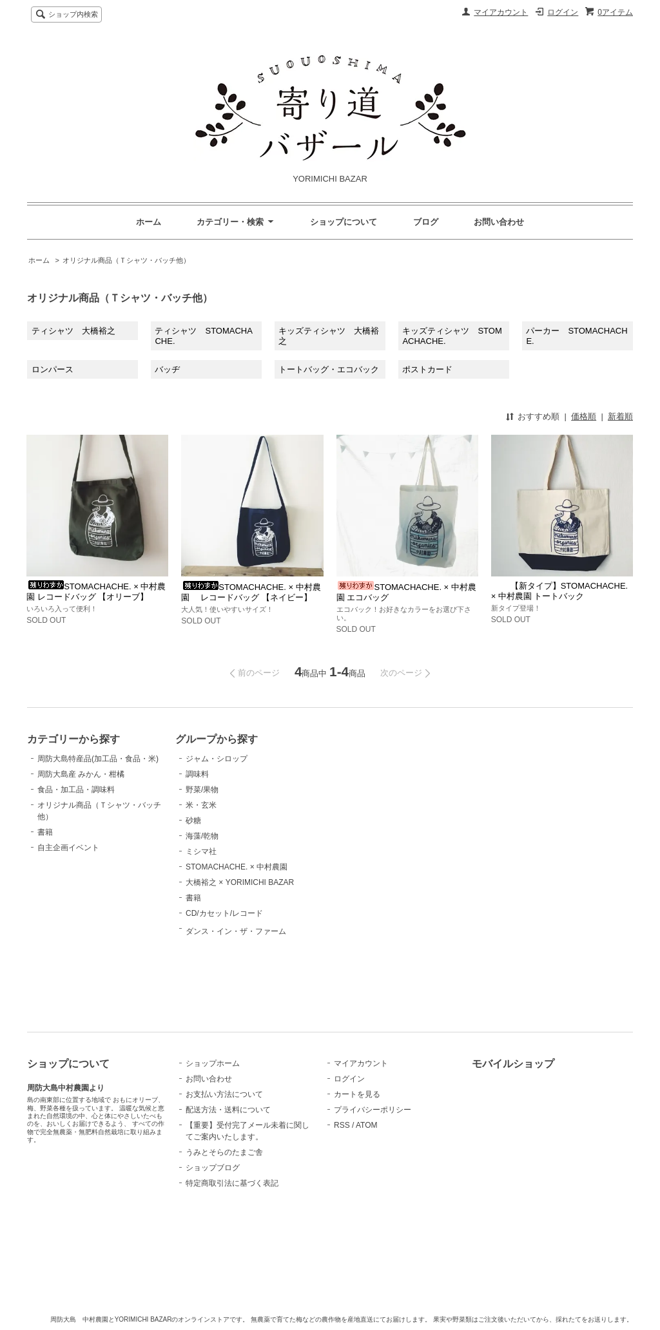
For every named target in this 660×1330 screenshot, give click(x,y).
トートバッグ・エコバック (328, 369)
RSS (342, 1125)
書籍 (45, 832)
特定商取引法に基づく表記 (232, 1183)
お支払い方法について (224, 1094)
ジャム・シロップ (217, 758)
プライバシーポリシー (372, 1109)
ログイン (562, 12)
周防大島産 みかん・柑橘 (80, 774)
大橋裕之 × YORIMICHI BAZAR (240, 882)
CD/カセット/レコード (224, 913)
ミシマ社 (201, 851)
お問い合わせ (499, 222)
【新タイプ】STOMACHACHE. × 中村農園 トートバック (559, 591)
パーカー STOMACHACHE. (576, 336)
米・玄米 (201, 805)
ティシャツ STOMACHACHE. (203, 336)
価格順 (583, 416)
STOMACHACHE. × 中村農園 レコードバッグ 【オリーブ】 (96, 592)
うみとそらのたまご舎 (224, 1152)
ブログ (425, 222)
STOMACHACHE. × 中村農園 (236, 866)
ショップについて (343, 222)
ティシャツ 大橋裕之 (73, 331)
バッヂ (167, 369)
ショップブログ (213, 1167)
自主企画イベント (68, 847)
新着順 (620, 416)
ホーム (148, 222)
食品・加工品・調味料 (76, 789)
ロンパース (52, 369)
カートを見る (357, 1094)
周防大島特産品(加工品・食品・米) (98, 758)
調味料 (197, 774)
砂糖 (193, 820)
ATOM (367, 1125)
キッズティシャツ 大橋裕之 (328, 336)
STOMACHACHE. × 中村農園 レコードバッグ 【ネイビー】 (250, 592)
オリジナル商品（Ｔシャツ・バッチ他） (126, 260)
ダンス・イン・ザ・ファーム (236, 961)
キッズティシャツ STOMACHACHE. (451, 336)
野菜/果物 (202, 789)
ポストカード (427, 369)
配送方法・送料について (228, 1109)
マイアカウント (501, 12)
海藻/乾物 (202, 836)
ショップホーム (213, 1063)
